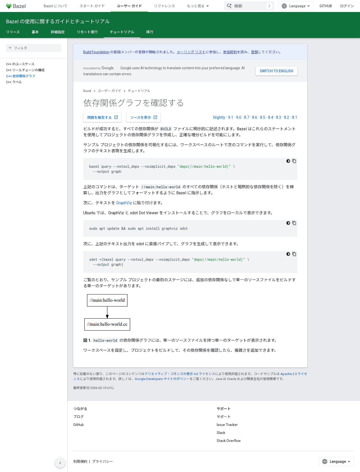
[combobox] (249, 6)
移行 (149, 32)
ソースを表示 (144, 117)
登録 (254, 52)
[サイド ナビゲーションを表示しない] (60, 463)
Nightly (219, 117)
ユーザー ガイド (109, 91)
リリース (13, 32)
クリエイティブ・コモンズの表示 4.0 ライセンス (179, 374)
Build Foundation (96, 52)
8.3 (278, 117)
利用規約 (80, 462)
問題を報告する (102, 117)
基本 (35, 32)
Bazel (87, 91)
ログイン (347, 6)
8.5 (262, 117)
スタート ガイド (92, 6)
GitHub (326, 6)
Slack (221, 433)
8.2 (286, 117)
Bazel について (56, 6)
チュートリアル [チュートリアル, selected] (122, 32)
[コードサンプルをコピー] (294, 161)
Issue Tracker (227, 425)
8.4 (270, 117)
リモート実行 (87, 32)
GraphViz (124, 202)
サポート (224, 417)
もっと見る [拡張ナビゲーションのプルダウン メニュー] (195, 6)
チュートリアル (139, 91)
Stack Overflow (229, 441)
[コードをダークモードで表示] (288, 161)
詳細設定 (58, 32)
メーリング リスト (191, 52)
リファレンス (164, 6)
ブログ (78, 417)
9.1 (230, 117)
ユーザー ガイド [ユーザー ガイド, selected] (129, 6)
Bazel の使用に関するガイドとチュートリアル (58, 21)
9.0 (238, 117)
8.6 (254, 117)
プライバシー (102, 462)
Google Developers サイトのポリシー (162, 379)
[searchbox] (33, 48)
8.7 (246, 117)
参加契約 (230, 52)
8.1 (294, 117)
